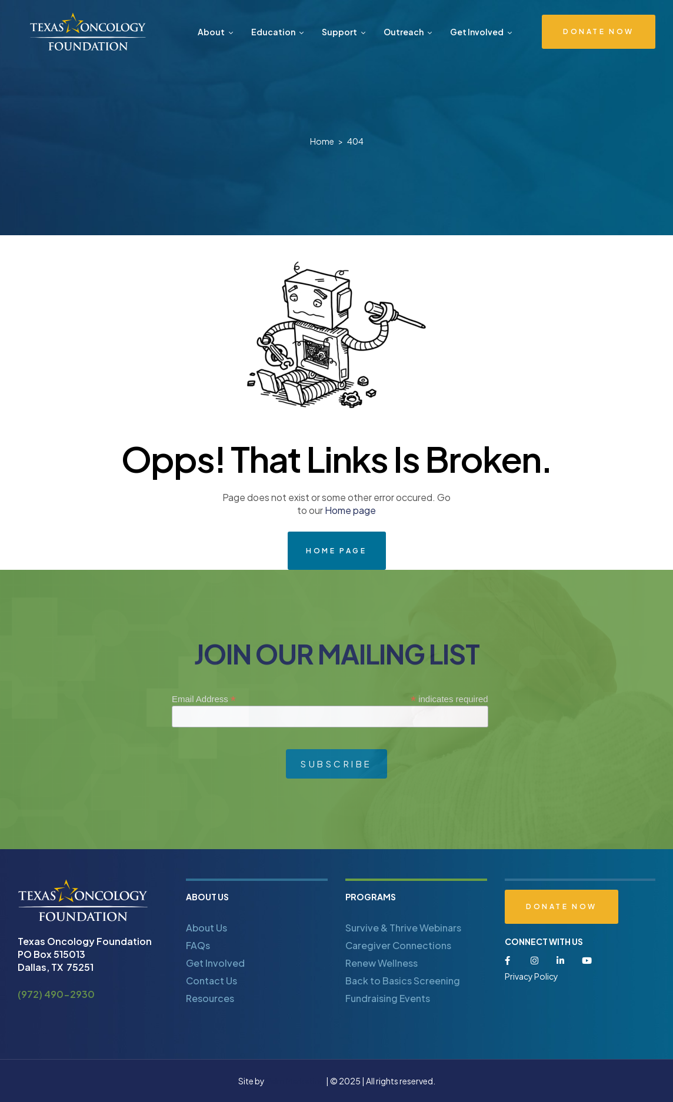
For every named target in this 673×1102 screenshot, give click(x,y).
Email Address (204, 699)
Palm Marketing (295, 1081)
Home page (350, 510)
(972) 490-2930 (56, 994)
